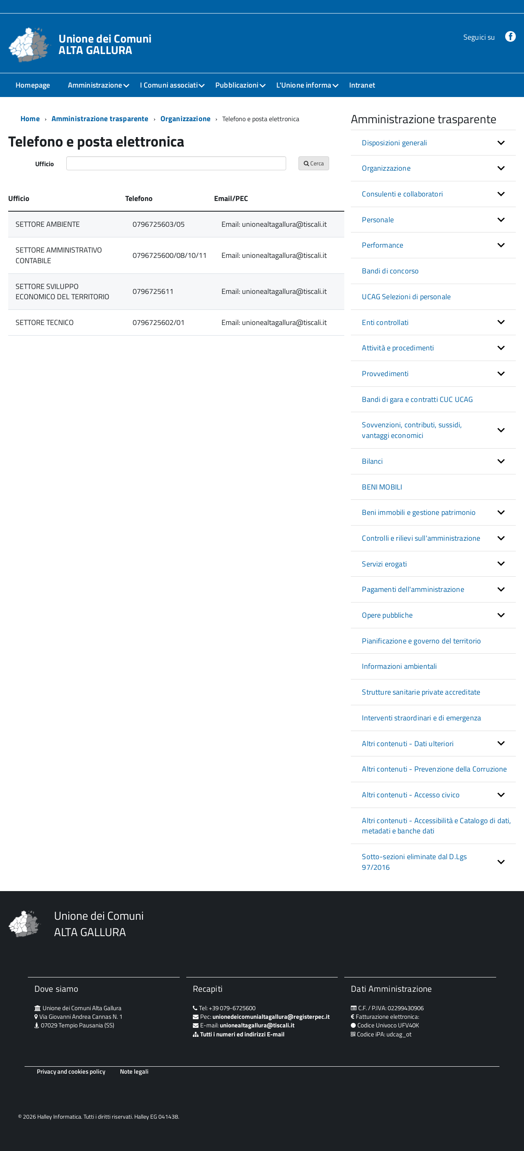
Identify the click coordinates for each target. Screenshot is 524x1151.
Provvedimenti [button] (385, 373)
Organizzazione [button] (386, 168)
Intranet (362, 84)
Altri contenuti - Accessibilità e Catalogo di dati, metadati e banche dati (436, 826)
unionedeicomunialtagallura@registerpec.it (271, 1016)
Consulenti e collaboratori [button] (402, 193)
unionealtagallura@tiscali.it (257, 1025)
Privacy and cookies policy (71, 1071)
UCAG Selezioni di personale (406, 296)
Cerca (314, 163)
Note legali (134, 1071)
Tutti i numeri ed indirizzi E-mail (242, 1034)
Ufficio (44, 164)
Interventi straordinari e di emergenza (421, 717)
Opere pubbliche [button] (387, 615)
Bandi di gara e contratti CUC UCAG (417, 399)
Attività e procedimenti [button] (398, 347)
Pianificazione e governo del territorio (421, 640)
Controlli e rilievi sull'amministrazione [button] (421, 538)
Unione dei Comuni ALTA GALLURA (105, 44)
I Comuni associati (169, 84)
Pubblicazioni (236, 84)
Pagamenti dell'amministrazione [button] (413, 589)
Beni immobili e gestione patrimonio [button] (419, 512)
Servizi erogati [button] (384, 563)
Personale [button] (378, 219)
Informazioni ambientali (399, 666)
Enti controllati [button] (385, 322)
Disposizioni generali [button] (394, 142)
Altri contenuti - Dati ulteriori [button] (408, 743)
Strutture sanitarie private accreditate (421, 691)
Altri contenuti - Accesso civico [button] (411, 794)
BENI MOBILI (382, 486)
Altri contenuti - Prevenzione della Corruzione (434, 768)
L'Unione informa (304, 84)
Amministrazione (95, 84)
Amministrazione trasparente (100, 118)
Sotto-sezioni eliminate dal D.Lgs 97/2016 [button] (414, 862)
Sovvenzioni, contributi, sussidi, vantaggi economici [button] (412, 430)
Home (30, 118)
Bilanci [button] (372, 461)
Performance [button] (382, 245)
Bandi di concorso (390, 270)
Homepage (33, 84)
